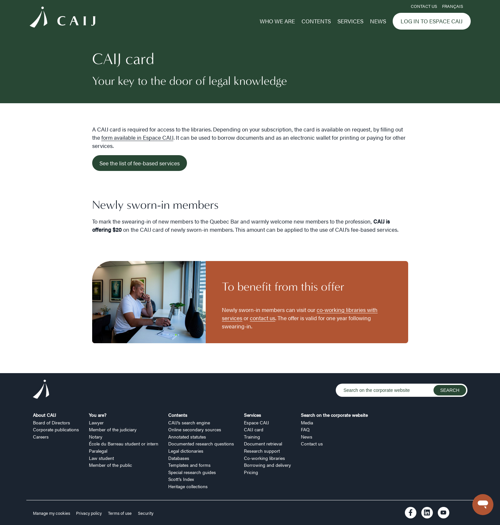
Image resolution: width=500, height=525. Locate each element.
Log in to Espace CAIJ (431, 21)
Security (145, 513)
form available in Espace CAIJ (137, 137)
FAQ (305, 429)
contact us (262, 318)
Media (307, 422)
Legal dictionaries (185, 450)
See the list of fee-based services (139, 163)
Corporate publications (56, 429)
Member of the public (110, 465)
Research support (262, 450)
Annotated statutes (187, 436)
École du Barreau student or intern (123, 443)
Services (350, 21)
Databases (178, 458)
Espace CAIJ (256, 422)
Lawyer (96, 422)
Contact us (424, 6)
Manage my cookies (52, 513)
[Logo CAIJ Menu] (62, 18)
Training (252, 436)
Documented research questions (201, 443)
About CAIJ (44, 415)
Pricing (251, 472)
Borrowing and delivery (267, 465)
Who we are (277, 21)
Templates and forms (189, 465)
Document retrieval (263, 443)
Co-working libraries (264, 458)
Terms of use (120, 513)
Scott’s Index (181, 479)
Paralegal (98, 450)
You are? (97, 415)
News (378, 21)
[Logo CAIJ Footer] (41, 390)
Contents (316, 21)
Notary (95, 436)
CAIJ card (253, 429)
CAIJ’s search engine (189, 422)
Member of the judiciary (113, 429)
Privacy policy (89, 513)
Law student (101, 458)
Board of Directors (51, 422)
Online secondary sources (194, 429)
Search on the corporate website (334, 415)
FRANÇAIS (452, 6)
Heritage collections (188, 486)
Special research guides (192, 472)
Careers (41, 436)
